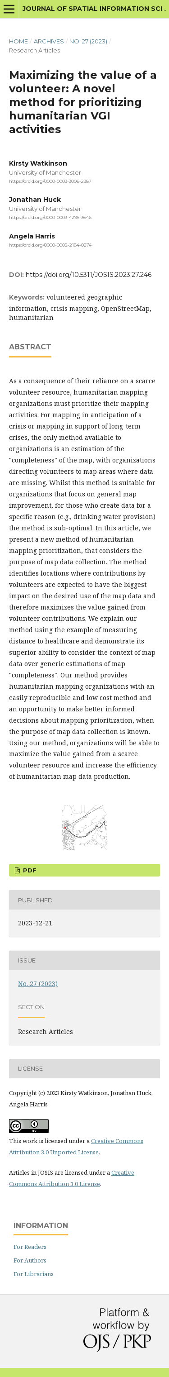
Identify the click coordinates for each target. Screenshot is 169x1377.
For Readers (30, 1247)
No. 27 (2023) (88, 41)
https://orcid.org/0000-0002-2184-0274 (50, 245)
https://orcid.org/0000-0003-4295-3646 (50, 218)
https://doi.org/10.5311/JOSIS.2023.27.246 (88, 275)
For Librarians (34, 1274)
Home (18, 41)
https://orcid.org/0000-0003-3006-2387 (50, 181)
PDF (29, 870)
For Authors (30, 1260)
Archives (49, 41)
